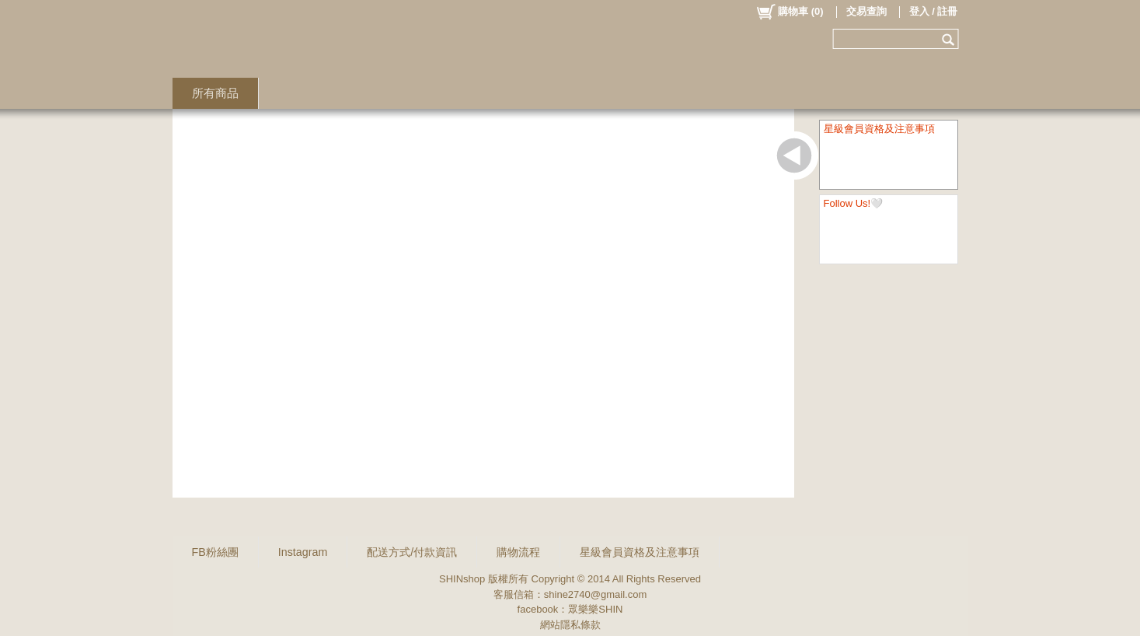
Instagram (303, 552)
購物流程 (518, 552)
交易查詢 (866, 11)
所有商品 (215, 93)
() (789, 11)
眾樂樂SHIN (595, 609)
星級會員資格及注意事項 (639, 552)
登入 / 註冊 (933, 11)
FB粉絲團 (215, 552)
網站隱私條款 (570, 625)
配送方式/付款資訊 (412, 552)
